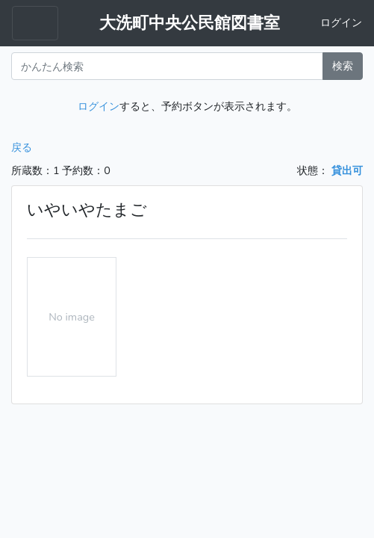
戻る (21, 147)
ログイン (341, 22)
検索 (342, 65)
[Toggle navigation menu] (35, 23)
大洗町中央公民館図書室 (189, 23)
